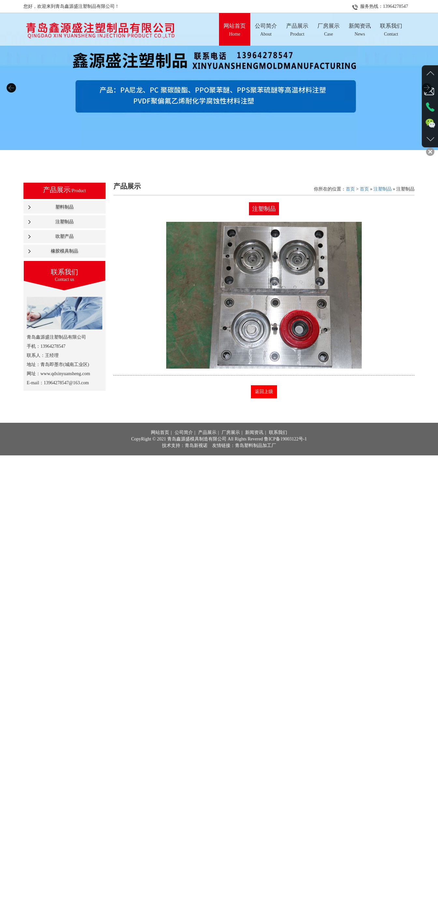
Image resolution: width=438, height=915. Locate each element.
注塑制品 (64, 221)
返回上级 (264, 391)
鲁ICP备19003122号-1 (285, 447)
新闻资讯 (254, 441)
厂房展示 (231, 441)
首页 (350, 189)
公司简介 (184, 441)
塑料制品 (64, 207)
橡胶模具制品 (64, 251)
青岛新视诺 (196, 454)
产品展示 (207, 441)
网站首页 (160, 441)
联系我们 (278, 441)
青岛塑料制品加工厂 (255, 454)
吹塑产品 (64, 236)
